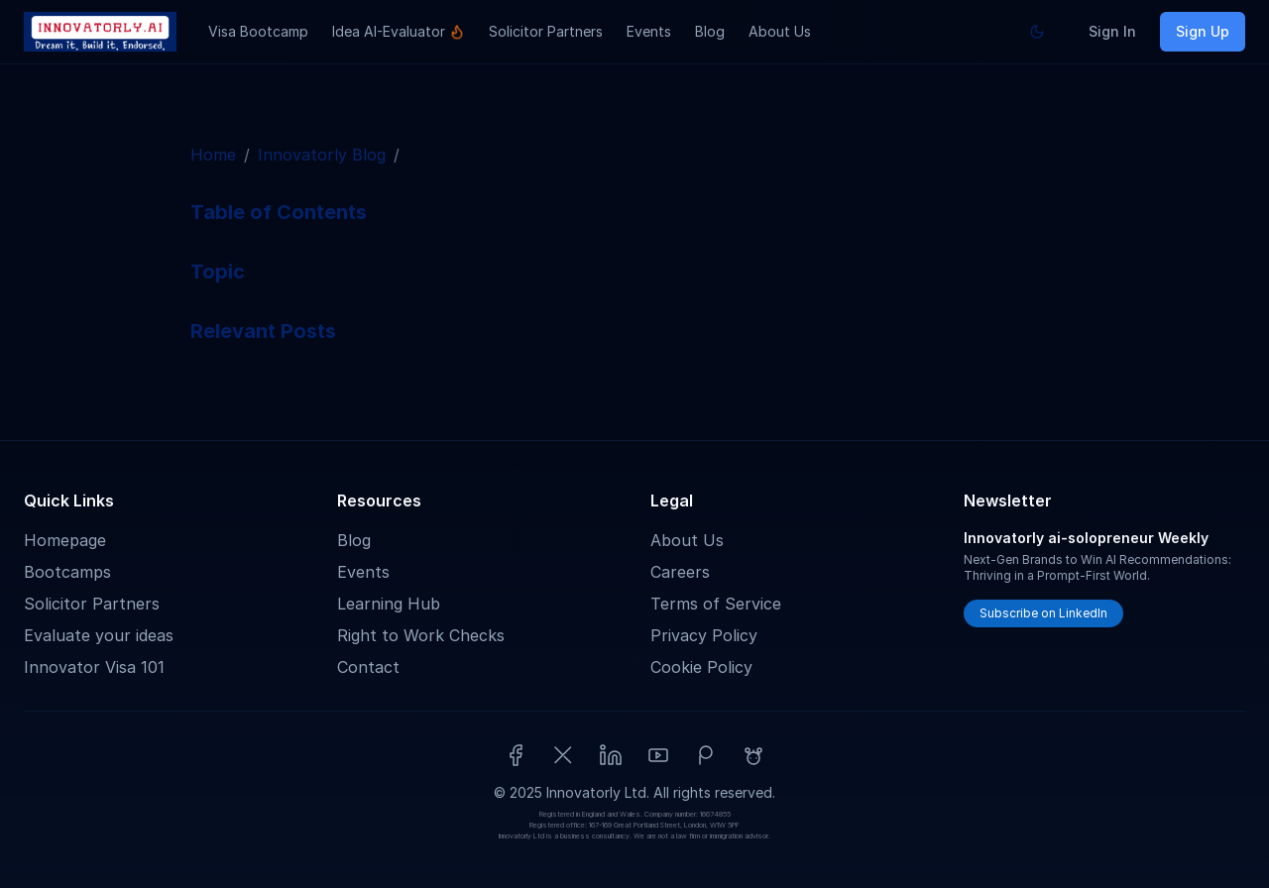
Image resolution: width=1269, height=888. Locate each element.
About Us (780, 31)
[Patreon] (706, 755)
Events (649, 31)
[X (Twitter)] (563, 755)
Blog (710, 31)
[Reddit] (753, 755)
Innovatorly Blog (322, 155)
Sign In (1112, 31)
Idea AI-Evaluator (398, 31)
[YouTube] (658, 755)
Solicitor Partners (546, 31)
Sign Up (1202, 31)
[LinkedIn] (611, 755)
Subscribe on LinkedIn (1043, 613)
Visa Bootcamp (258, 31)
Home (213, 155)
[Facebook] (515, 755)
